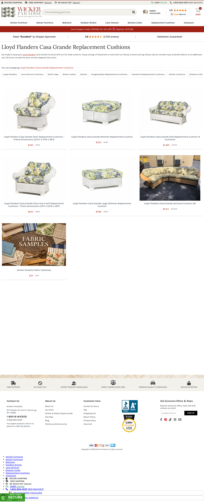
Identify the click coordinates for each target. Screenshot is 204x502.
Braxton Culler (135, 22)
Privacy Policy (89, 420)
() (48, 2)
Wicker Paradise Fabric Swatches (34, 269)
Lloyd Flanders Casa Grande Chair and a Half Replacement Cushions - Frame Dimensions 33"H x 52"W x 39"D (34, 204)
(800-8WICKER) (25, 488)
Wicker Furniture (18, 22)
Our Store (49, 409)
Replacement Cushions (163, 22)
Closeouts (189, 22)
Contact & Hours (91, 406)
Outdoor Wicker (88, 22)
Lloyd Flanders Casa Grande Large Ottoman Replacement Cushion (102, 204)
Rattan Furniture (44, 22)
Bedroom (67, 22)
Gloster (83, 74)
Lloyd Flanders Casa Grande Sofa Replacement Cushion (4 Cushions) (170, 138)
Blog (47, 420)
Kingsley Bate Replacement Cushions (109, 74)
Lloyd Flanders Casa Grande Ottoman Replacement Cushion (102, 136)
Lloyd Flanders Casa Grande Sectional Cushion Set (170, 203)
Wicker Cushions (177, 74)
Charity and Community (56, 424)
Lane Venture (112, 22)
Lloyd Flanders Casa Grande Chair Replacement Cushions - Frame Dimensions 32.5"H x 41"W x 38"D (34, 138)
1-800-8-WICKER (17, 416)
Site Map (49, 416)
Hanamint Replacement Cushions (148, 74)
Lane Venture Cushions (32, 74)
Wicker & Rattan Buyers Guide (59, 413)
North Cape (53, 74)
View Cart (87, 424)
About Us (49, 406)
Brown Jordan (69, 74)
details (28, 484)
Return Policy (89, 416)
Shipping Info (89, 413)
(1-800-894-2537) (14, 419)
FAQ (85, 409)
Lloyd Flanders (29, 54)
